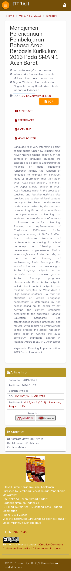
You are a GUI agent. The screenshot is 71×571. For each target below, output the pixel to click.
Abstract (24, 111)
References (24, 120)
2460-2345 (19, 532)
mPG (58, 563)
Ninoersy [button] (51, 15)
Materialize (17, 567)
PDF (49, 101)
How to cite (25, 138)
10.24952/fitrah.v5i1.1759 (35, 96)
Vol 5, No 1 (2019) (30, 15)
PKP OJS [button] (35, 563)
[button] (25, 419)
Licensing (23, 129)
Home (10, 15)
